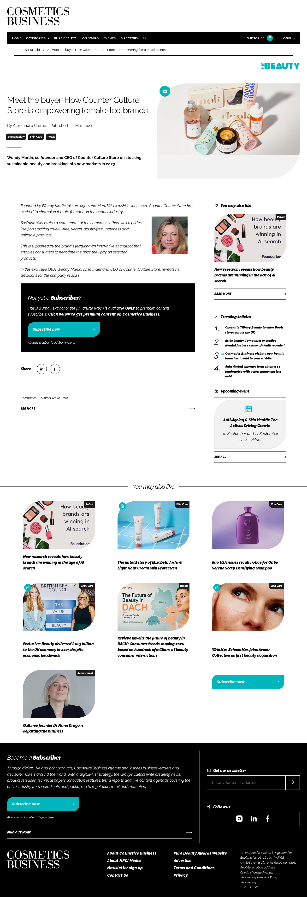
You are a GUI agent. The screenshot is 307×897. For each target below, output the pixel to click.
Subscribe (259, 38)
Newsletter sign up (125, 868)
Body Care (87, 585)
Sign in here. (66, 342)
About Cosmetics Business (131, 853)
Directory (129, 38)
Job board (90, 38)
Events (109, 38)
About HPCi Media (124, 860)
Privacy (181, 875)
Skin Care (36, 136)
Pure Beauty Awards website (200, 853)
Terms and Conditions (194, 868)
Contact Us (117, 875)
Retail (51, 136)
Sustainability (16, 136)
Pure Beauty (65, 38)
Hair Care (276, 504)
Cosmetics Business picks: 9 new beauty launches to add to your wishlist (254, 356)
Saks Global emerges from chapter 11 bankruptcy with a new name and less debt (253, 371)
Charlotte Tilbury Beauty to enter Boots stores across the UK (254, 330)
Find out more (19, 832)
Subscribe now (46, 329)
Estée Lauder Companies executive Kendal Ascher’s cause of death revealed (254, 343)
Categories (36, 38)
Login (286, 38)
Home (16, 38)
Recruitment (85, 673)
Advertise (182, 860)
